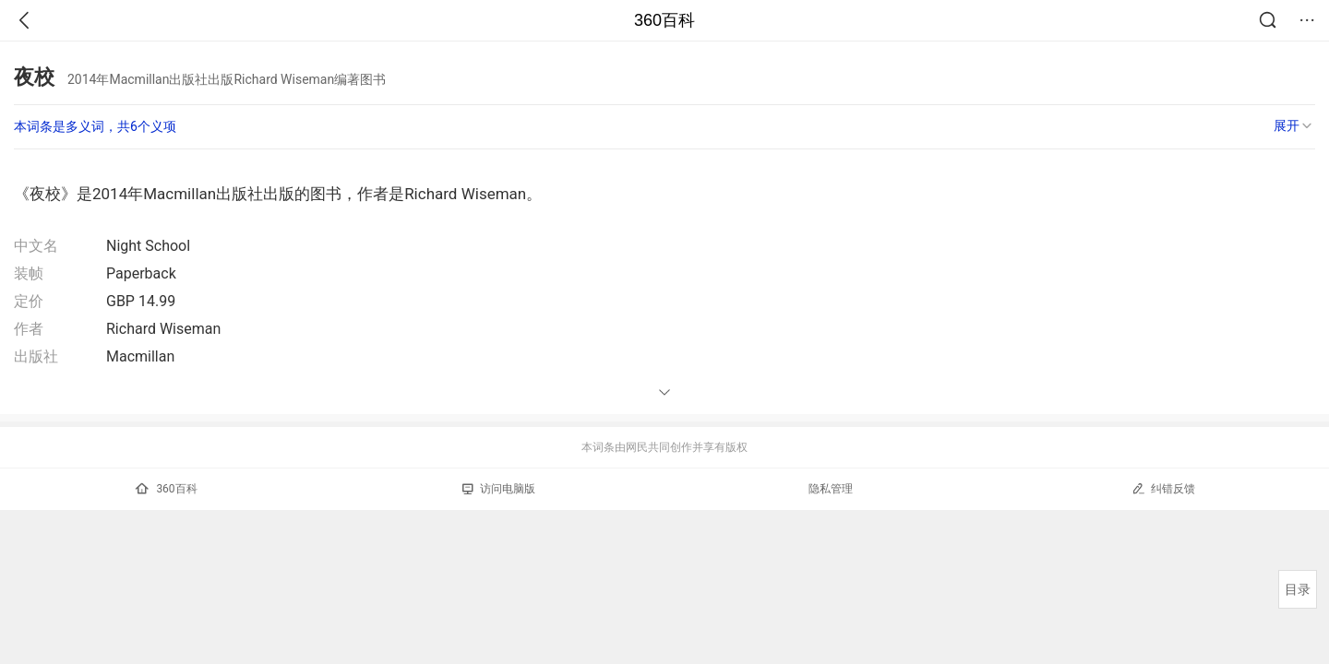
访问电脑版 (498, 488)
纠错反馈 (1163, 488)
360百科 (664, 20)
